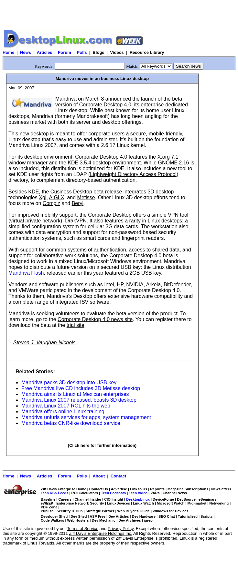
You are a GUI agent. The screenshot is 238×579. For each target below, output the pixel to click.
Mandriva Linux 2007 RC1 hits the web (65, 405)
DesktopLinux (138, 499)
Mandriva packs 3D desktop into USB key (68, 382)
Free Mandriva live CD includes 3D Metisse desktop (80, 388)
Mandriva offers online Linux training (62, 411)
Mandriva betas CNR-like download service (70, 423)
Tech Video (138, 493)
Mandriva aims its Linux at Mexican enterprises (75, 394)
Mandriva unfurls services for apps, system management (86, 417)
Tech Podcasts (113, 493)
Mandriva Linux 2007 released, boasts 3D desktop (78, 400)
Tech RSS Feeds (54, 493)
